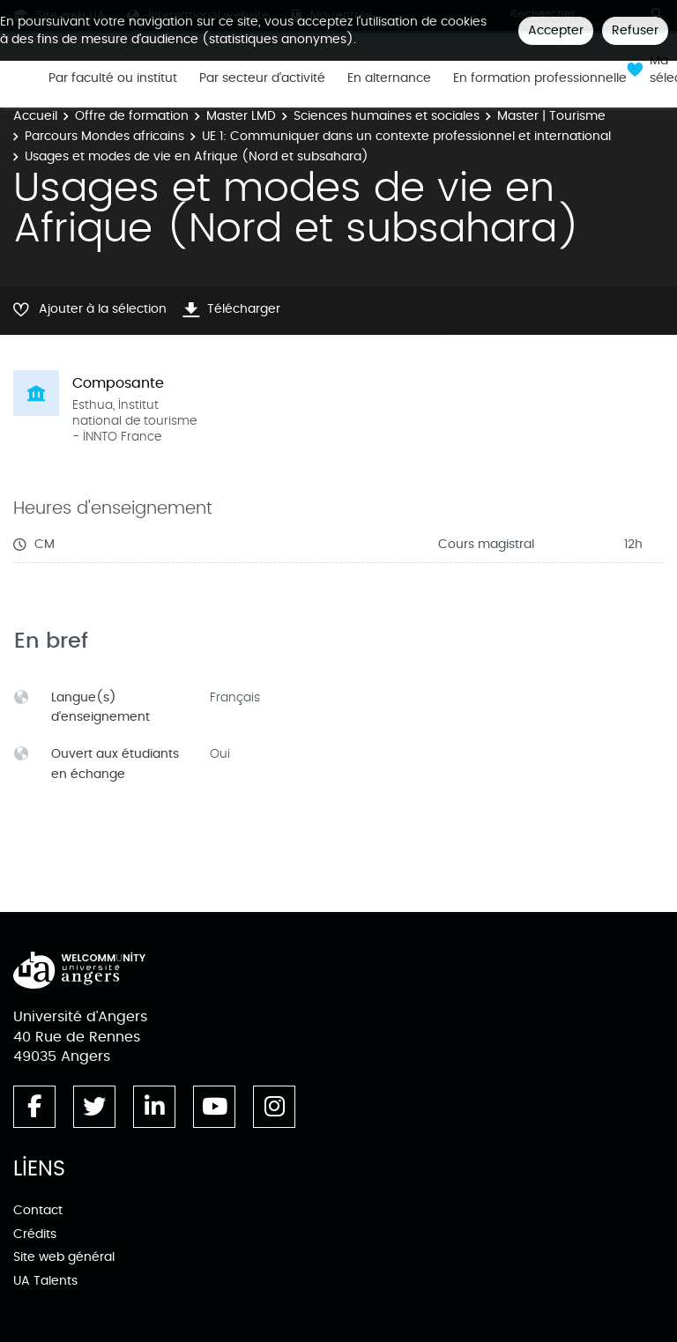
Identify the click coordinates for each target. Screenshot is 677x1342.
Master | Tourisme (551, 116)
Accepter (556, 30)
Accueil (35, 116)
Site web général (64, 1257)
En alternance (389, 78)
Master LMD (241, 116)
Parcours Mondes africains (104, 136)
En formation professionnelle (540, 78)
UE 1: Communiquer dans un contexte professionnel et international (406, 136)
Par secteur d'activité (262, 78)
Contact (38, 1210)
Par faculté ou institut (112, 78)
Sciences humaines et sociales (387, 116)
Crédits (34, 1234)
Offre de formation (132, 116)
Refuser (635, 30)
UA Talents (45, 1281)
